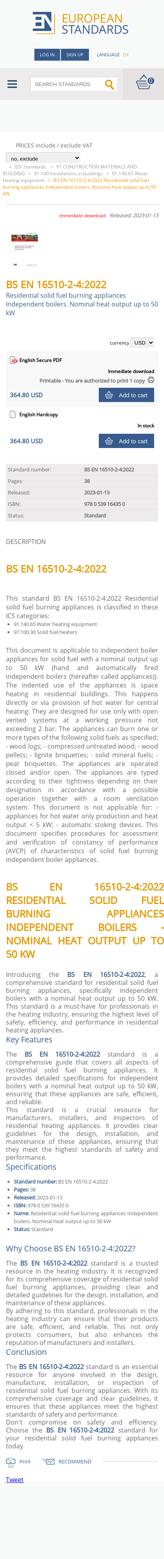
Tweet (15, 1479)
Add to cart (133, 395)
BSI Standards (31, 166)
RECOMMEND (74, 1461)
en (125, 54)
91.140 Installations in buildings (68, 173)
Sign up (74, 54)
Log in (47, 54)
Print (25, 1461)
